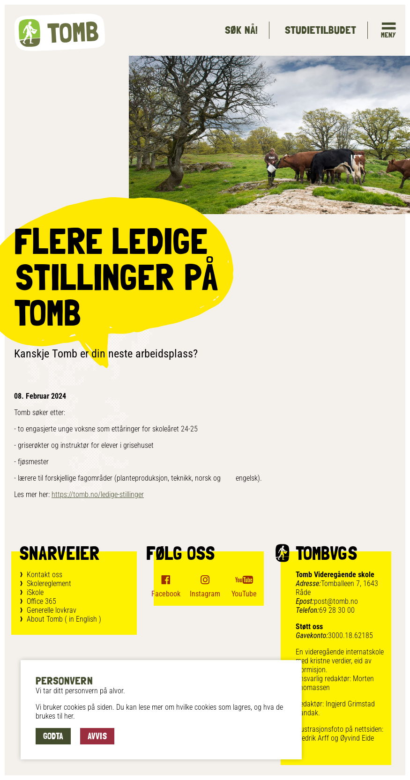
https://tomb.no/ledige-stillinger (98, 494)
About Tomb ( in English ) (64, 619)
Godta (53, 736)
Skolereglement (49, 583)
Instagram (205, 593)
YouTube (244, 593)
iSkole (35, 592)
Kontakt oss (44, 574)
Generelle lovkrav (51, 610)
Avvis (97, 736)
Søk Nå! (241, 29)
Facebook (165, 593)
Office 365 (41, 601)
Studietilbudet (320, 29)
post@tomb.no (336, 601)
